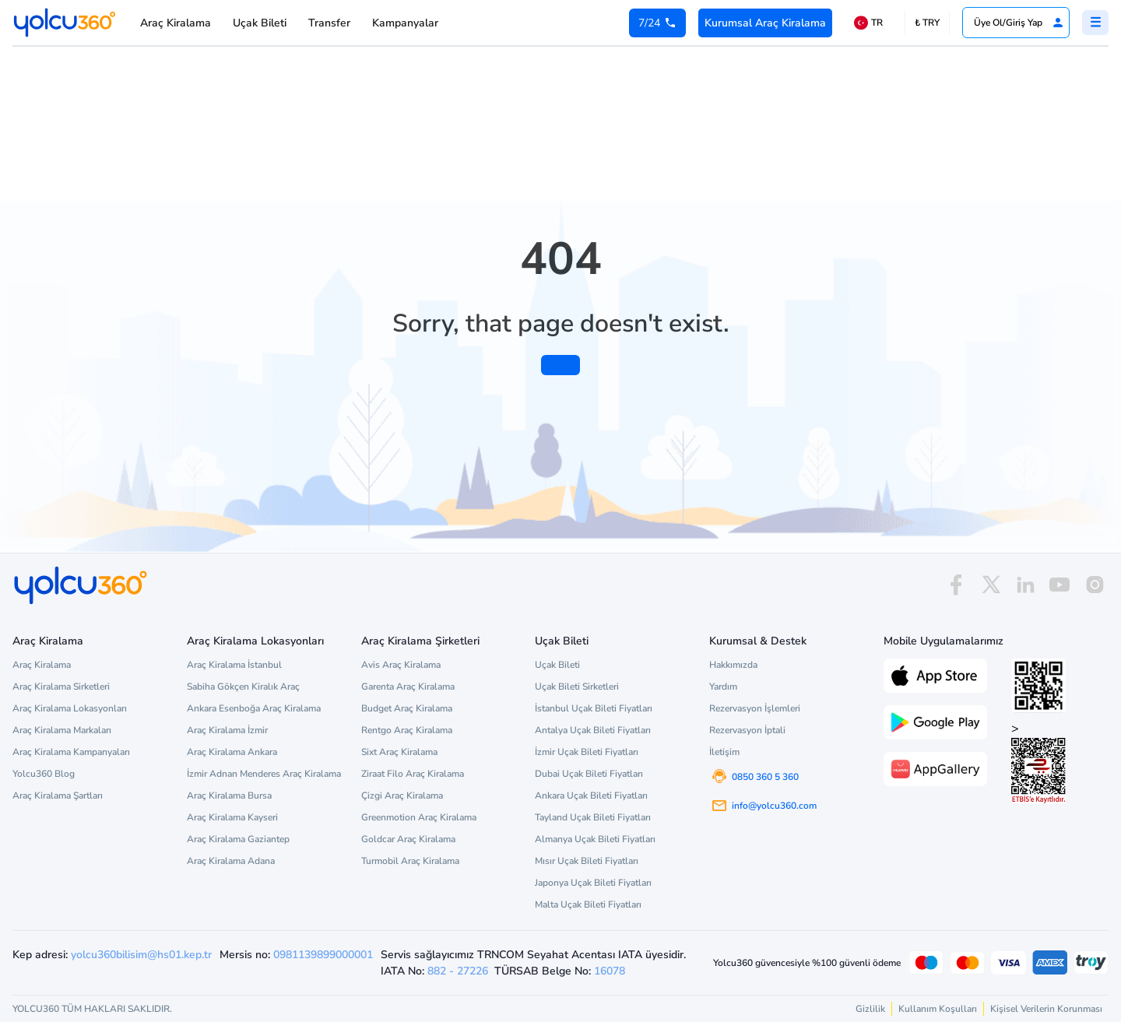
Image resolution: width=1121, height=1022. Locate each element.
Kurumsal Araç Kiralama (765, 23)
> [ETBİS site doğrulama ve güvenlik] (1038, 761)
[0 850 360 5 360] (657, 23)
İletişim (724, 752)
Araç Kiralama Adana (231, 861)
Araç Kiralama (175, 23)
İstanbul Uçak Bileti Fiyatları (593, 708)
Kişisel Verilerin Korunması (1046, 1009)
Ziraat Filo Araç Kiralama (412, 773)
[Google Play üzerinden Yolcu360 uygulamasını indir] (935, 720)
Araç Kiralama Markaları (61, 730)
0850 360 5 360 (765, 777)
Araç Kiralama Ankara (232, 752)
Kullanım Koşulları (937, 1009)
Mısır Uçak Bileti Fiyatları (586, 861)
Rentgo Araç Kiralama (406, 730)
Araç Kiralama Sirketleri (61, 686)
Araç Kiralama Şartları (57, 795)
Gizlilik (870, 1009)
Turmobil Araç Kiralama (410, 861)
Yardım (723, 686)
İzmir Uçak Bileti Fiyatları (586, 752)
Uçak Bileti (259, 23)
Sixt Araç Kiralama (399, 752)
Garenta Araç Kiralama (408, 686)
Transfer (329, 23)
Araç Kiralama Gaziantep (238, 839)
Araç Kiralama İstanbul (234, 665)
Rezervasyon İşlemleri (754, 708)
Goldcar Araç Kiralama (408, 839)
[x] (991, 585)
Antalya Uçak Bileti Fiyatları (593, 730)
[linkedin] (1025, 585)
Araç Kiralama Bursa (229, 795)
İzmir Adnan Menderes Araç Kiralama (264, 773)
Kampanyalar (405, 23)
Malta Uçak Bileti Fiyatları (588, 904)
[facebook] (956, 585)
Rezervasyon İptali (747, 730)
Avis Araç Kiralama (401, 665)
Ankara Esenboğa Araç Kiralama (254, 708)
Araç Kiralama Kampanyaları (71, 752)
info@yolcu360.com (774, 805)
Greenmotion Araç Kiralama (418, 817)
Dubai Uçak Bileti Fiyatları (589, 773)
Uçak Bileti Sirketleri (577, 686)
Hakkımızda (733, 665)
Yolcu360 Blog (43, 773)
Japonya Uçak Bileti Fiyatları (593, 882)
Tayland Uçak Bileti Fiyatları (593, 817)
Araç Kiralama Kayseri (232, 817)
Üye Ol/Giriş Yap (1019, 22)
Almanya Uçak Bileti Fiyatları (595, 839)
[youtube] (1059, 585)
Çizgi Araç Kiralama (402, 795)
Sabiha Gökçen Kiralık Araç (243, 686)
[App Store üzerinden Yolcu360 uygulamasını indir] (935, 674)
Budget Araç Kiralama (406, 708)
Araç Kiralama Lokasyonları (69, 708)
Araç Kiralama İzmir (227, 730)
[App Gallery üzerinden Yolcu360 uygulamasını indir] (935, 767)
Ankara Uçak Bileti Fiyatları (591, 795)
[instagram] (1095, 585)
